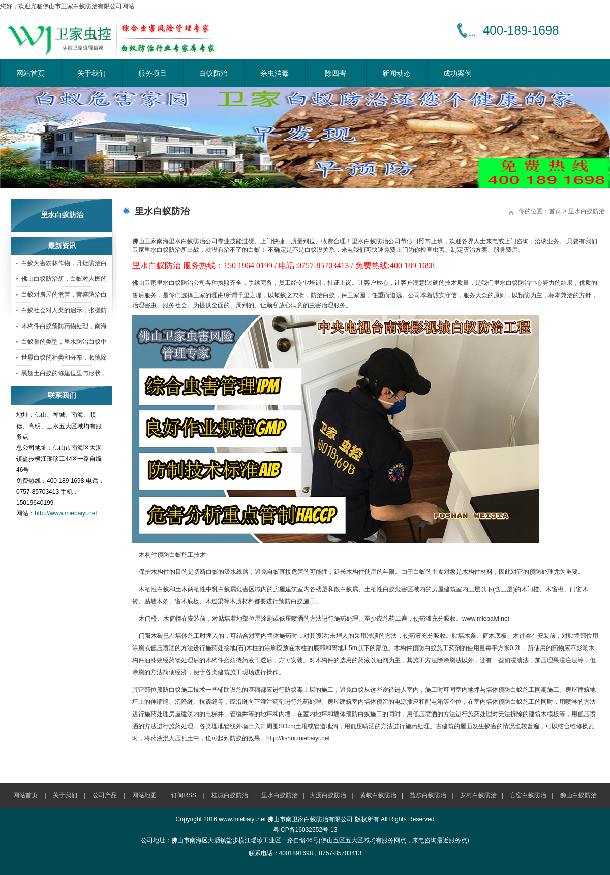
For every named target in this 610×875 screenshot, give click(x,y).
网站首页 (30, 73)
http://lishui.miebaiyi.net (298, 738)
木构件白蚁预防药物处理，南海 (64, 326)
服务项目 (152, 73)
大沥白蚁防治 (328, 795)
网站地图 (144, 795)
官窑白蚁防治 (528, 795)
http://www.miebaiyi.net (66, 513)
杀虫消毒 (274, 73)
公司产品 (105, 795)
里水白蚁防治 (586, 211)
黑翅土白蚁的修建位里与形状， (64, 373)
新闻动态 (396, 73)
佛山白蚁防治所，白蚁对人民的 (64, 278)
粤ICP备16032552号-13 (305, 829)
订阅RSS (183, 795)
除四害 (335, 73)
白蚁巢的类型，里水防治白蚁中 (64, 341)
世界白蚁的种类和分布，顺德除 (64, 357)
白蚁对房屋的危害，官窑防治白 (64, 294)
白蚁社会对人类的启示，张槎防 (64, 310)
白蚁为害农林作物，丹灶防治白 (64, 263)
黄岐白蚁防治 (378, 795)
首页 (555, 211)
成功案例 (457, 73)
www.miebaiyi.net (485, 618)
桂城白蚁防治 (229, 795)
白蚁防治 (213, 73)
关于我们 (91, 73)
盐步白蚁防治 (428, 795)
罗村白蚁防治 (478, 795)
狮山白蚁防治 (578, 795)
